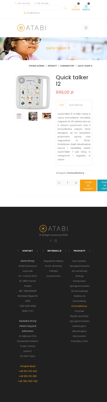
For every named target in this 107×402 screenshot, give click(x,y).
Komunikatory (67, 66)
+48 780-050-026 (28, 381)
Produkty (52, 66)
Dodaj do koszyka (88, 185)
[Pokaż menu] (86, 28)
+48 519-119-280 (28, 376)
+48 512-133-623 (28, 371)
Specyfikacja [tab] (76, 104)
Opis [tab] (61, 104)
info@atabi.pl (27, 366)
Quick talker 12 (85, 66)
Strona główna (36, 66)
